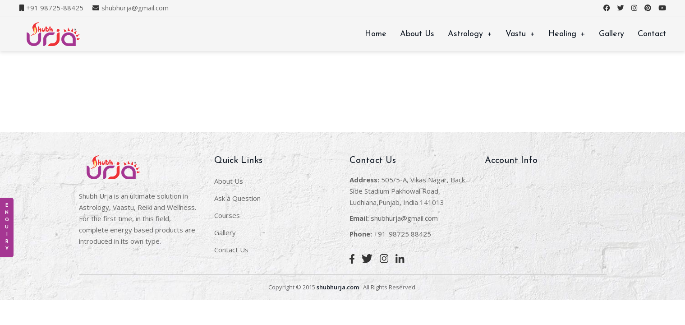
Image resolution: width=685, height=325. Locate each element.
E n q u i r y (7, 227)
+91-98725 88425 (402, 233)
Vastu (520, 34)
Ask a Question (237, 198)
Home (375, 34)
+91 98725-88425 (54, 8)
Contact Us (231, 249)
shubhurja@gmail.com (135, 8)
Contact (652, 34)
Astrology (470, 34)
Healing (566, 34)
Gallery (611, 34)
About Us (417, 34)
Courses (227, 215)
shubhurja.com (338, 287)
